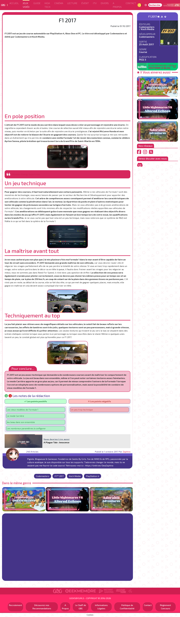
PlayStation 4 (92, 476)
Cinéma (58, 3)
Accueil (14, 3)
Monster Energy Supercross (26, 174)
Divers (105, 3)
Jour (139, 5)
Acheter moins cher (160, 66)
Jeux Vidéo (26, 5)
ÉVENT (85, 3)
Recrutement (15, 605)
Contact (131, 3)
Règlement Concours (165, 607)
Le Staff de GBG (80, 607)
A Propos (117, 5)
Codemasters (42, 476)
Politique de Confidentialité (127, 607)
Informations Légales (101, 607)
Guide (36, 3)
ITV (95, 3)
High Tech (47, 5)
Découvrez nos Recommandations (42, 607)
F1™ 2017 (59, 476)
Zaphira (126, 451)
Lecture (72, 3)
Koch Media (75, 476)
